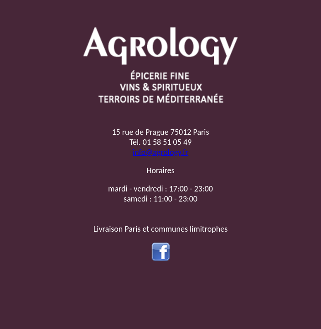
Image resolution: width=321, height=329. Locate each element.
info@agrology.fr (160, 152)
